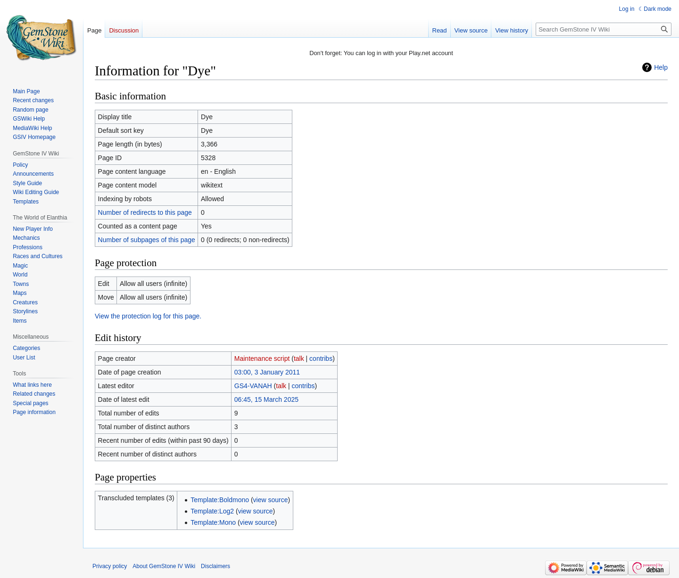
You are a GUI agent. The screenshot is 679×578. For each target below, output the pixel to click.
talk (299, 358)
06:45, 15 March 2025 (266, 399)
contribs (320, 358)
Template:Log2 (212, 511)
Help (661, 67)
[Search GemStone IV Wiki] (603, 29)
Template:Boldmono (219, 500)
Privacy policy (109, 566)
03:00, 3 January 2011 (267, 372)
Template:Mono (213, 522)
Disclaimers (215, 566)
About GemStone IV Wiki (163, 566)
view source (270, 500)
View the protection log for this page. (148, 316)
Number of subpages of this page (146, 240)
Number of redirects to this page (145, 212)
